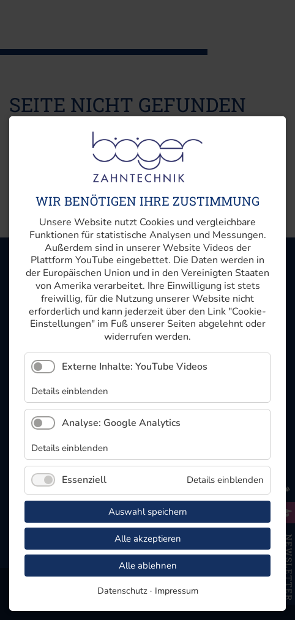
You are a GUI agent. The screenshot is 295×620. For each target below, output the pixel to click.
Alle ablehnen (148, 565)
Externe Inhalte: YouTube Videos (134, 366)
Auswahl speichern (147, 512)
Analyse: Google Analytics (121, 423)
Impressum (176, 590)
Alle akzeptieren (147, 538)
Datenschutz (122, 590)
